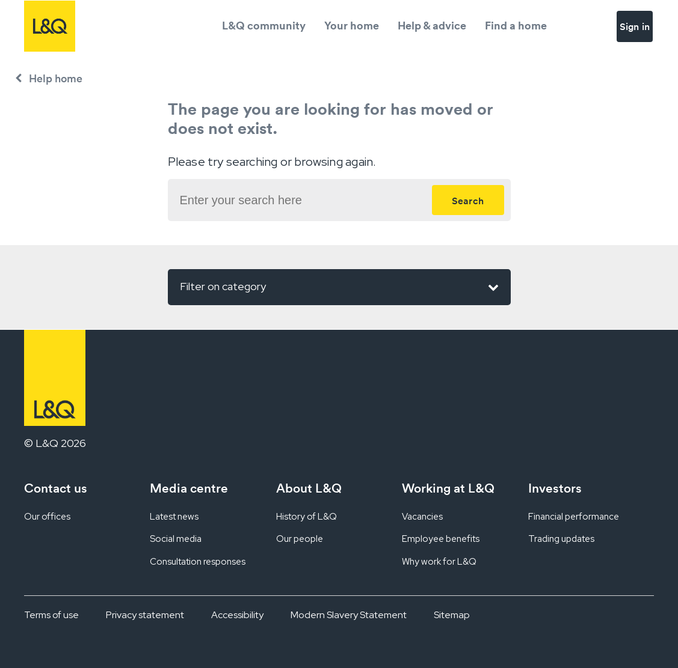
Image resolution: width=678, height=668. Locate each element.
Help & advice (432, 25)
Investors (555, 488)
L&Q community (264, 25)
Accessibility (237, 615)
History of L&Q (306, 517)
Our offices (47, 517)
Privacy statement (145, 615)
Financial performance (573, 517)
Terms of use (51, 615)
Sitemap (452, 615)
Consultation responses (197, 562)
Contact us (55, 488)
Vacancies (422, 517)
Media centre (189, 488)
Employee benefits (440, 539)
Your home (351, 25)
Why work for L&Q (439, 562)
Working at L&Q (448, 488)
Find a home (516, 25)
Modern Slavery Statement (349, 615)
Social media (176, 539)
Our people (299, 539)
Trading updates (561, 539)
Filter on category (339, 287)
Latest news (174, 517)
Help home (55, 78)
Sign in (635, 26)
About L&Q (309, 488)
